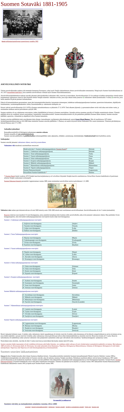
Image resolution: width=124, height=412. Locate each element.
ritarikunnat (51, 407)
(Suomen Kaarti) (61, 149)
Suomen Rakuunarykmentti (12, 181)
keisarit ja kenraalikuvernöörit (40, 407)
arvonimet (27, 407)
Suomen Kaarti (10, 176)
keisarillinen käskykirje (14, 92)
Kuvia (3, 41)
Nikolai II (4, 356)
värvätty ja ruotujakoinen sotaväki (75, 407)
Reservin (7, 215)
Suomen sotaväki (60, 407)
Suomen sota (95, 407)
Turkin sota (88, 407)
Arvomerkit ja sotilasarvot (62, 400)
